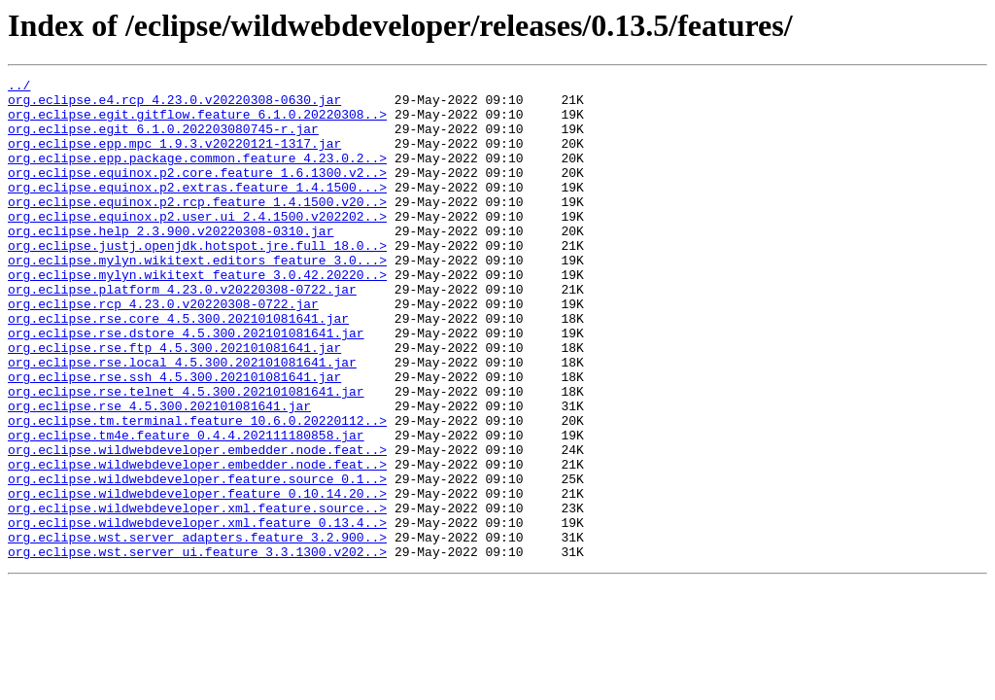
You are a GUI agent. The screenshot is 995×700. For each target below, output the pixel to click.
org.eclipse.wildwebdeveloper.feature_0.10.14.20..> (197, 577)
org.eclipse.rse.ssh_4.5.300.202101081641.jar (174, 437)
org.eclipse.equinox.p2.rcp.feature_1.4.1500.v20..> (197, 227)
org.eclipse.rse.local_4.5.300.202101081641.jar (182, 420)
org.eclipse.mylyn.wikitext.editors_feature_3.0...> (197, 297)
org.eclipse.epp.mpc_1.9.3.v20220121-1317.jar (174, 157)
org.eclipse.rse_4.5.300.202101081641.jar (159, 472)
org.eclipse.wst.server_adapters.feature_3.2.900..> (197, 630)
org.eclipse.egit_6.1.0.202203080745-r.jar (163, 140)
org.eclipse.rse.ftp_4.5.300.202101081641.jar (174, 402)
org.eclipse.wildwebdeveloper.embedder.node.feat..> (197, 525)
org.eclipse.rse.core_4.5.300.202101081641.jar (178, 367)
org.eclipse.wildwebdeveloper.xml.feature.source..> (197, 595)
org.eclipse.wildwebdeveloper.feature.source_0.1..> (197, 560)
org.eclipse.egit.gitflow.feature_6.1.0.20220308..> (197, 122)
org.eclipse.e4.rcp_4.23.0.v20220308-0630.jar (174, 105)
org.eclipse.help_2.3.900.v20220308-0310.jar (170, 262)
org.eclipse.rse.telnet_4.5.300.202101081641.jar (186, 455)
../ (19, 87)
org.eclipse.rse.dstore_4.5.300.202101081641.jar (186, 385)
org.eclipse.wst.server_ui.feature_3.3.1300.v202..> (197, 647)
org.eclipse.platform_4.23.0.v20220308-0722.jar (182, 332)
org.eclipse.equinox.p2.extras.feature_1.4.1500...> (197, 210)
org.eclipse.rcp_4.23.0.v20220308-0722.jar (163, 350)
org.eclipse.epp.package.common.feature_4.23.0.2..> (197, 175)
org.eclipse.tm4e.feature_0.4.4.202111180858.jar (186, 507)
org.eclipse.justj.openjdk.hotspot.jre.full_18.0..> (197, 280)
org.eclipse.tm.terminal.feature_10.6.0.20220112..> (197, 490)
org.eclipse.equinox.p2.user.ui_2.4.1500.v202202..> (197, 245)
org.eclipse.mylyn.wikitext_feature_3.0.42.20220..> (197, 315)
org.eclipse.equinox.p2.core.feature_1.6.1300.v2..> (197, 192)
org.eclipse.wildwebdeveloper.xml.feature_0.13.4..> (197, 612)
